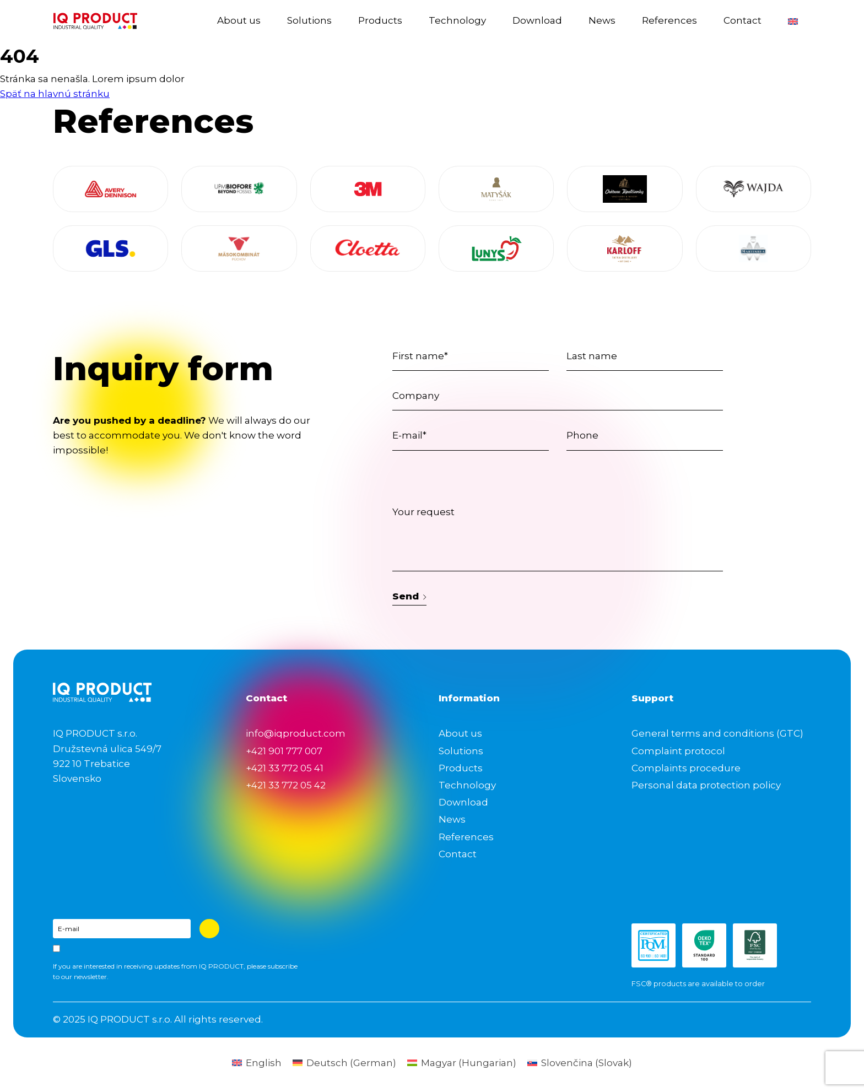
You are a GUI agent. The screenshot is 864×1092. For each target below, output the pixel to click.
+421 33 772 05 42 (286, 785)
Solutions (309, 20)
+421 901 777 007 (284, 750)
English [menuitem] (264, 1062)
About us (239, 20)
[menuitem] (793, 20)
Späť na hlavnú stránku (55, 93)
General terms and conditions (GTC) (717, 733)
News (601, 20)
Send (409, 596)
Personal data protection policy (706, 785)
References (669, 20)
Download (537, 20)
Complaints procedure (686, 768)
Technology (457, 20)
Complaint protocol (678, 750)
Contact (742, 20)
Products (380, 20)
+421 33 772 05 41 (284, 768)
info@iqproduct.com (295, 733)
